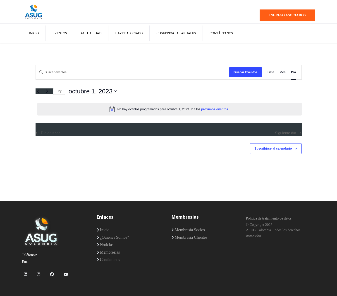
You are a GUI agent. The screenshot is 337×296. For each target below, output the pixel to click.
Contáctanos (221, 33)
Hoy (59, 91)
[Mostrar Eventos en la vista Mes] (282, 72)
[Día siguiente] (47, 91)
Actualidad (91, 33)
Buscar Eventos (246, 72)
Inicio (34, 33)
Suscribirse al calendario (273, 148)
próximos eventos (214, 109)
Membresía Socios (190, 230)
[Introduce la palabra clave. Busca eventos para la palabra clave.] (132, 72)
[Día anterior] (38, 91)
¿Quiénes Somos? (114, 237)
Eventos (60, 33)
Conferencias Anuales (176, 33)
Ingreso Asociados (287, 15)
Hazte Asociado (129, 33)
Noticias (107, 245)
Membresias (110, 252)
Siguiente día (288, 133)
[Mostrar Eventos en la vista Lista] (271, 72)
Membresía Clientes (191, 237)
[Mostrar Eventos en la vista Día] (293, 72)
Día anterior (48, 133)
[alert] (169, 109)
